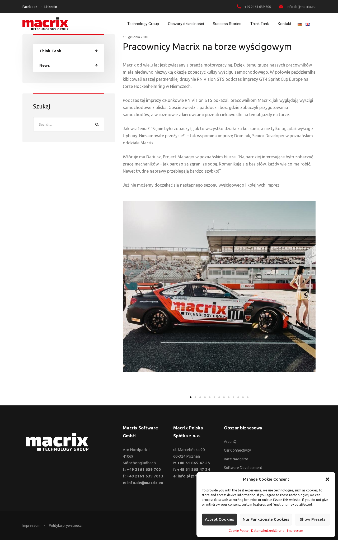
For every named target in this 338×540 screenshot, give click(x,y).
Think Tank (259, 23)
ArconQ (230, 441)
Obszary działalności (186, 23)
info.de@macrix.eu (301, 6)
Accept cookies (219, 519)
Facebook (29, 6)
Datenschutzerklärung (267, 530)
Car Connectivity (237, 450)
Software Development (243, 468)
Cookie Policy (238, 530)
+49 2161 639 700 (257, 6)
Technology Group (143, 23)
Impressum (295, 530)
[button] (327, 479)
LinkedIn (50, 6)
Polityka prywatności (65, 525)
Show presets (312, 519)
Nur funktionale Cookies (266, 519)
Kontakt (284, 23)
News (44, 65)
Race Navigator (236, 459)
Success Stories (227, 23)
